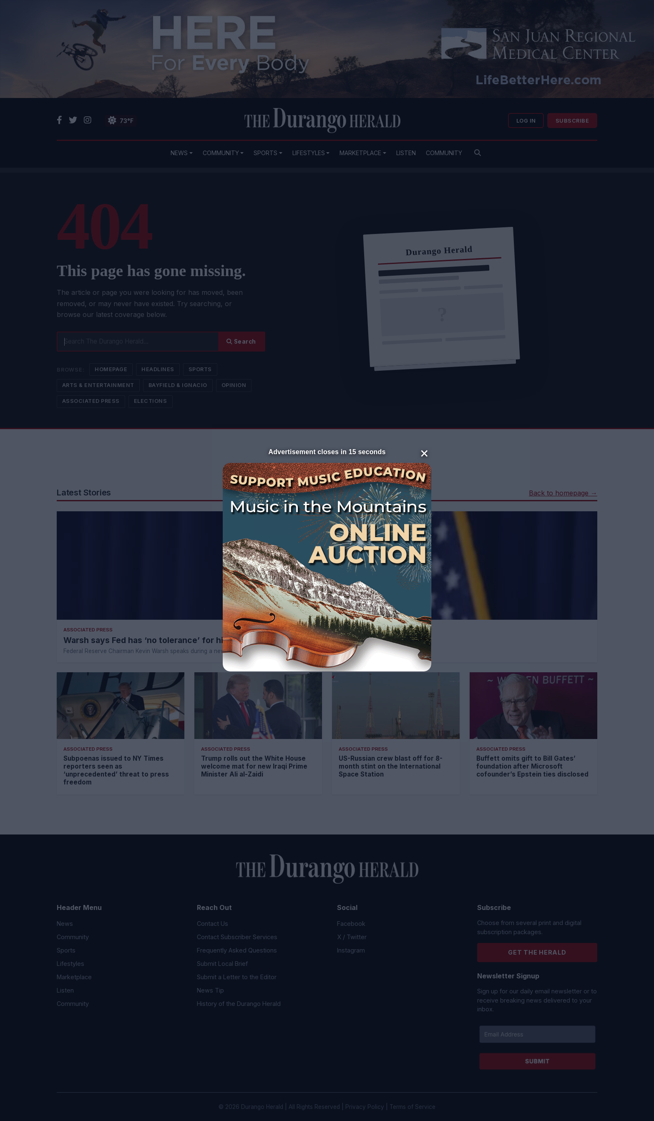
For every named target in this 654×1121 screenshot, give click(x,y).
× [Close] (424, 452)
